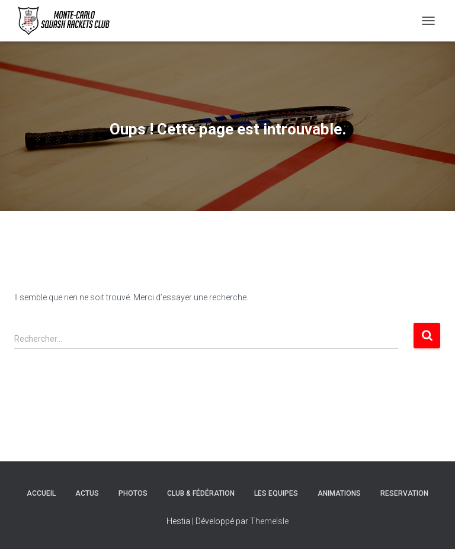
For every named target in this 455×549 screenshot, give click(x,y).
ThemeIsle (269, 521)
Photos (133, 493)
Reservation (404, 493)
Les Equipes (276, 493)
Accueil (41, 493)
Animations (339, 493)
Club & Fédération (201, 493)
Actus (87, 493)
